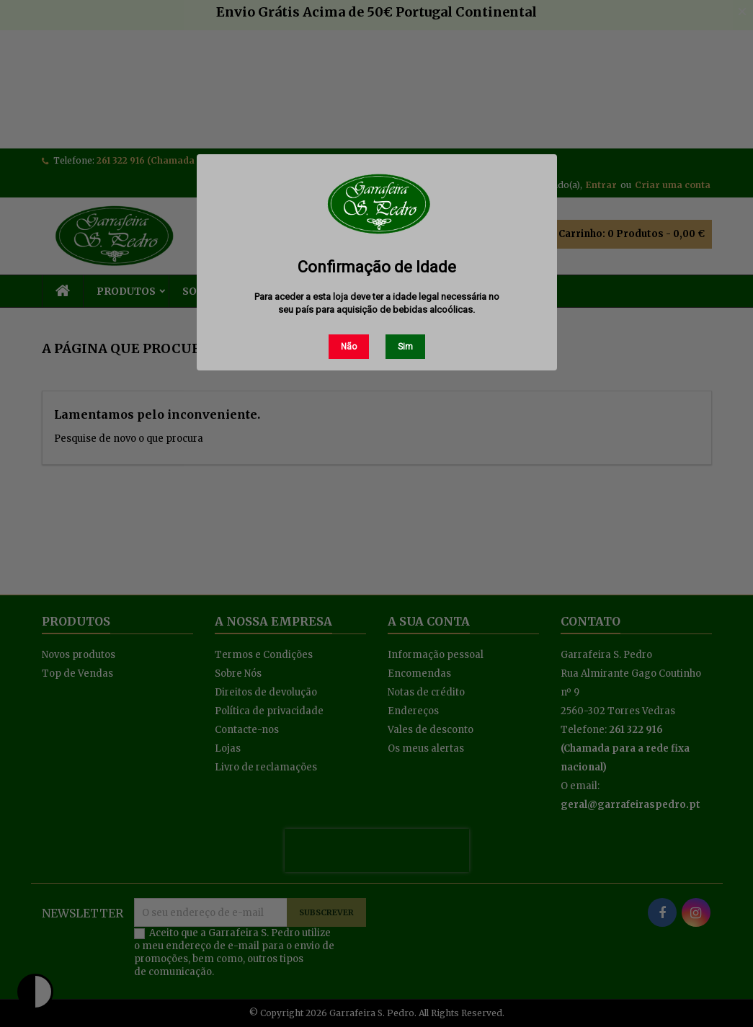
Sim (405, 347)
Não (349, 347)
